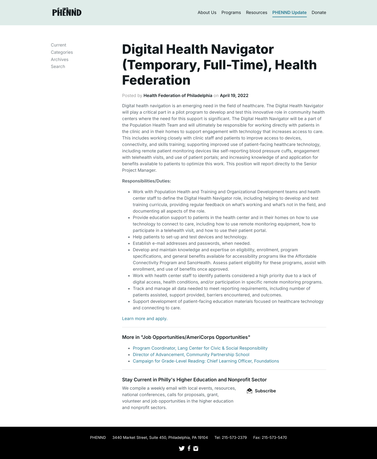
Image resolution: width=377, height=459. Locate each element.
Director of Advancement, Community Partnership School (191, 354)
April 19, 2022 (234, 95)
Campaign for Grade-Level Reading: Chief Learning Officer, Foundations (206, 361)
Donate (319, 12)
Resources (257, 12)
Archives (60, 59)
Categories (62, 52)
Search (58, 66)
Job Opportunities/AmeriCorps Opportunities (195, 337)
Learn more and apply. (145, 318)
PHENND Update (289, 12)
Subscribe (261, 390)
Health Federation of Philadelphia (178, 95)
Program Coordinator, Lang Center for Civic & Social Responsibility (200, 348)
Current (58, 45)
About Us (207, 12)
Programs (231, 12)
